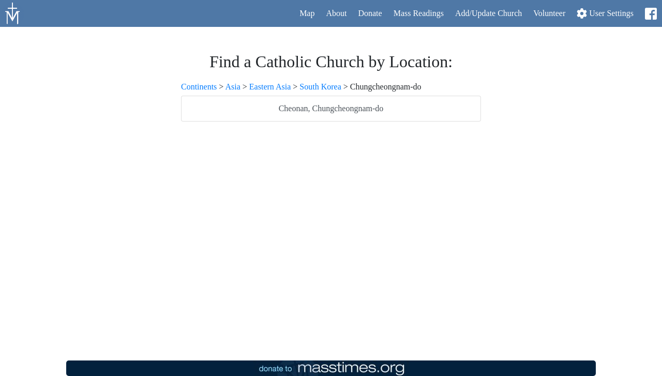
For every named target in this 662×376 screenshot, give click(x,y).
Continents (199, 86)
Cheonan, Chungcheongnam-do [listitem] (331, 108)
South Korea (320, 86)
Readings (419, 13)
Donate (370, 13)
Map (306, 13)
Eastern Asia (270, 86)
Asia (232, 86)
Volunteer (549, 13)
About (336, 13)
